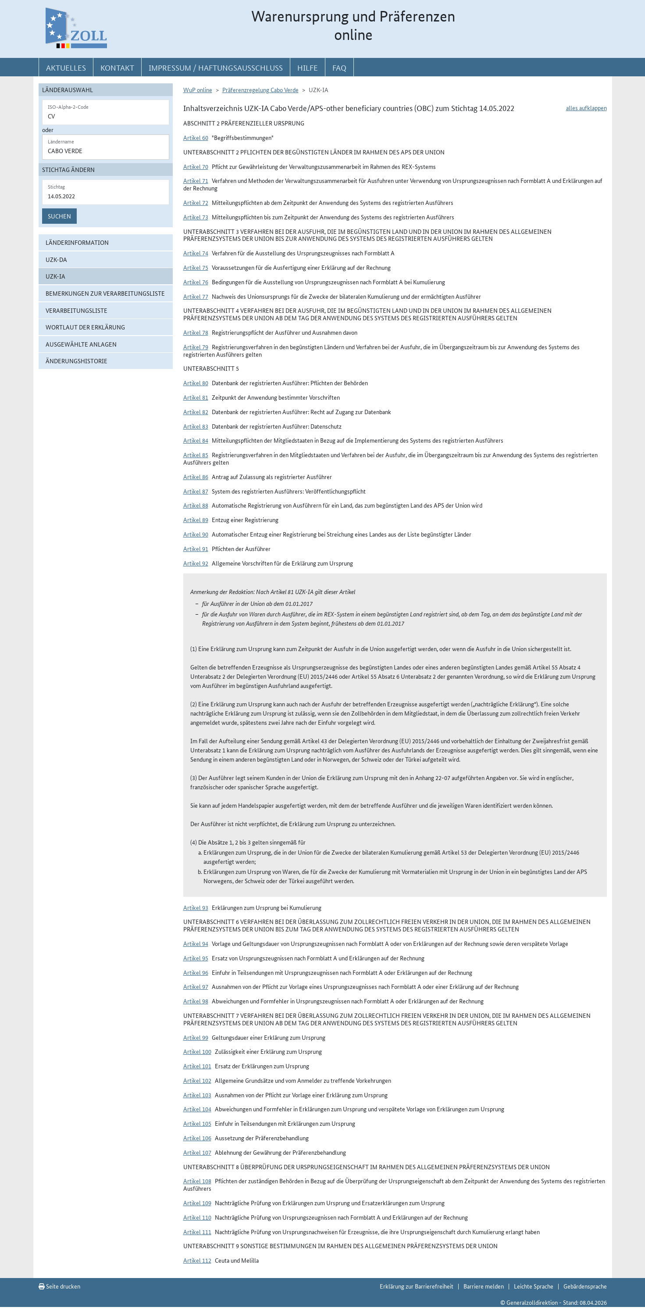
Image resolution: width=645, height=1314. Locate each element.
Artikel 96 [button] (195, 972)
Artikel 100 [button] (197, 1051)
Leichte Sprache (533, 1286)
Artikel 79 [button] (195, 346)
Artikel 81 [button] (195, 397)
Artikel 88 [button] (195, 505)
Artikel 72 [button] (195, 202)
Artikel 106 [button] (197, 1137)
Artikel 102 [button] (197, 1080)
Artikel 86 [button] (195, 476)
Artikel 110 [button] (197, 1217)
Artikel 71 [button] (195, 180)
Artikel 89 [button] (195, 519)
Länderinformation (77, 242)
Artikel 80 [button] (195, 382)
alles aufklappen (586, 107)
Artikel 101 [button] (197, 1065)
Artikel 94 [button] (195, 943)
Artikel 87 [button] (195, 491)
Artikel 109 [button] (197, 1202)
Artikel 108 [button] (197, 1180)
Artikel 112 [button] (197, 1260)
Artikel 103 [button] (197, 1094)
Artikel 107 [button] (197, 1152)
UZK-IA (55, 276)
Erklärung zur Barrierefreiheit (416, 1286)
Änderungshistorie (76, 360)
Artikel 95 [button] (195, 957)
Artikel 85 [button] (195, 454)
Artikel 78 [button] (195, 332)
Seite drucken (59, 1286)
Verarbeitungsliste (76, 310)
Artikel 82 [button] (195, 411)
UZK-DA (56, 259)
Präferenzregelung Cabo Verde (260, 89)
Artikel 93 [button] (195, 907)
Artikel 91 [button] (195, 548)
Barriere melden (483, 1286)
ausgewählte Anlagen (81, 344)
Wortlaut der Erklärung (85, 326)
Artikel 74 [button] (195, 252)
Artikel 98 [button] (195, 1000)
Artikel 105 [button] (197, 1123)
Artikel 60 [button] (195, 137)
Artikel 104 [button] (197, 1108)
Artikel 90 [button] (195, 534)
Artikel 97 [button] (195, 986)
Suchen (59, 215)
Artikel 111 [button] (197, 1231)
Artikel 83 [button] (195, 426)
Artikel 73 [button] (195, 216)
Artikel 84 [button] (195, 440)
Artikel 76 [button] (195, 281)
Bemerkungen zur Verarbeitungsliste (105, 293)
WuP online (197, 89)
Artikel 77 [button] (195, 296)
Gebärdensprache (585, 1286)
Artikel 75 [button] (195, 267)
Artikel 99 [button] (195, 1037)
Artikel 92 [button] (195, 563)
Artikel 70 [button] (195, 166)
